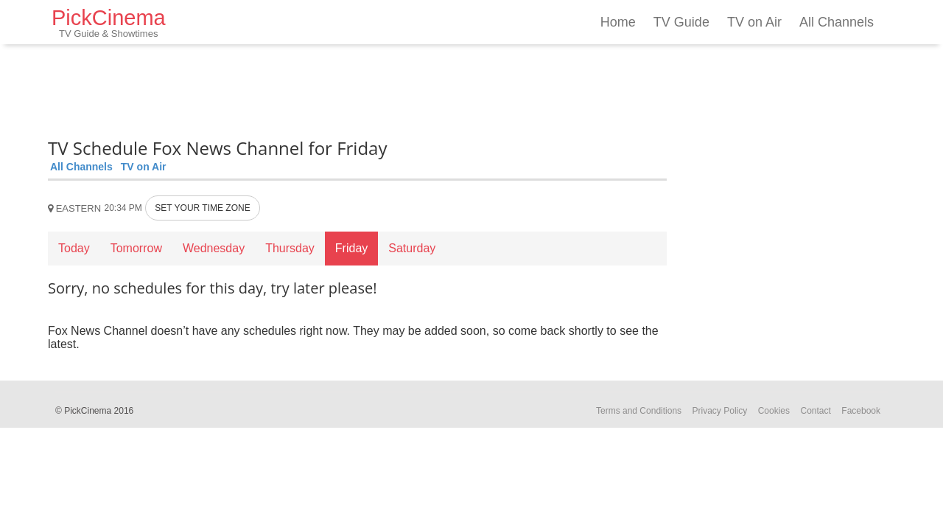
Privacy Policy (720, 411)
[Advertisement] (357, 88)
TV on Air (754, 22)
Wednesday (214, 248)
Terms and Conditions (638, 411)
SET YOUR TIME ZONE (202, 208)
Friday (351, 248)
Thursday (290, 248)
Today (74, 248)
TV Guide (681, 22)
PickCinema (109, 22)
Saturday (411, 248)
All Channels (836, 22)
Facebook (860, 411)
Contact (815, 411)
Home (618, 22)
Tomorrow (136, 248)
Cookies (774, 411)
